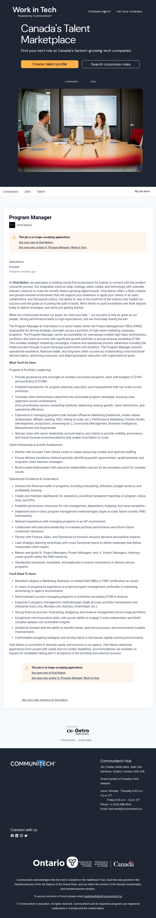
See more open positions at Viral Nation (45, 699)
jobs (27, 191)
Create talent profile (49, 64)
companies (10, 191)
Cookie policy (85, 740)
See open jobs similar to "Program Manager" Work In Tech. (53, 247)
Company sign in (99, 11)
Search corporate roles (111, 64)
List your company (129, 11)
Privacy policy (68, 740)
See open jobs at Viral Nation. (36, 242)
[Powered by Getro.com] (78, 730)
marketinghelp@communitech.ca (103, 896)
